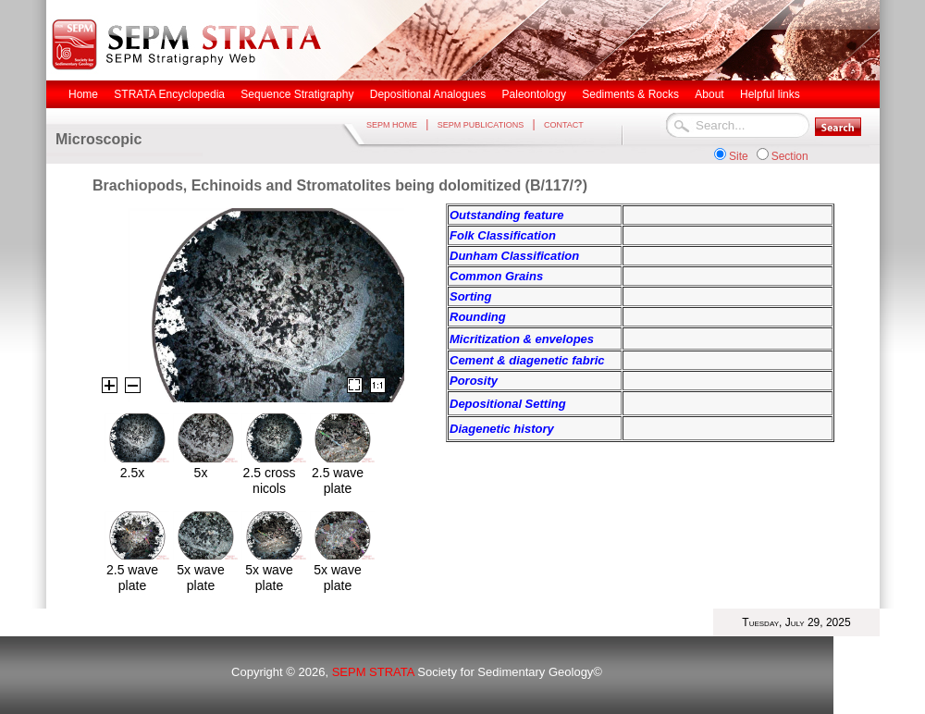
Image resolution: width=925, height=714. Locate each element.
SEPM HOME (391, 124)
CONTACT (564, 124)
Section (789, 156)
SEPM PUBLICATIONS (481, 124)
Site (738, 156)
